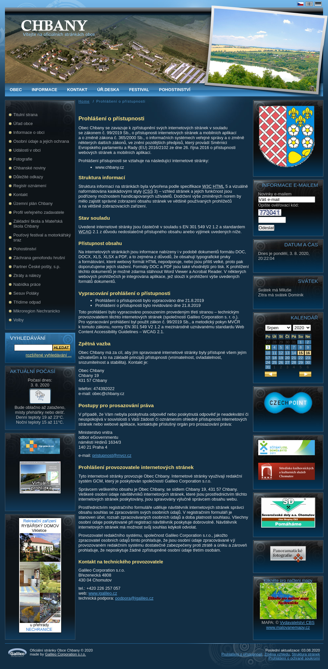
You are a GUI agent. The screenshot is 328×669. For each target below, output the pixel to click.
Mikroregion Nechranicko (36, 311)
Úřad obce (23, 123)
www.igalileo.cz (102, 593)
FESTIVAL (139, 89)
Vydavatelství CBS (297, 622)
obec (16, 89)
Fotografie (23, 159)
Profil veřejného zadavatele (38, 212)
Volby (18, 319)
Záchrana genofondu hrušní (39, 257)
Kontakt (77, 89)
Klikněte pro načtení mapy (288, 580)
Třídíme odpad (27, 302)
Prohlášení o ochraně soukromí (294, 658)
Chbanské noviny (29, 167)
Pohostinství (174, 89)
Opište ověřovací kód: (278, 209)
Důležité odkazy (28, 176)
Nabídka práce (27, 284)
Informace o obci (29, 132)
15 (301, 353)
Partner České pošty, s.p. (37, 266)
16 (308, 353)
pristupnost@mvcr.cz (111, 455)
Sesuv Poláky (26, 293)
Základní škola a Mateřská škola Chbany (38, 224)
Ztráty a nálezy (27, 275)
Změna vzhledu (277, 654)
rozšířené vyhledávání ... (48, 355)
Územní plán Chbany (33, 203)
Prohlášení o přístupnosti (241, 654)
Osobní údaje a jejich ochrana (41, 141)
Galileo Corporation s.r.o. (65, 654)
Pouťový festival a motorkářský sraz (42, 237)
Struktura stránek (306, 654)
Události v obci (27, 150)
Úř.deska (108, 89)
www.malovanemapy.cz (288, 627)
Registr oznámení (29, 185)
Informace (44, 89)
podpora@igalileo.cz (134, 598)
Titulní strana (25, 114)
